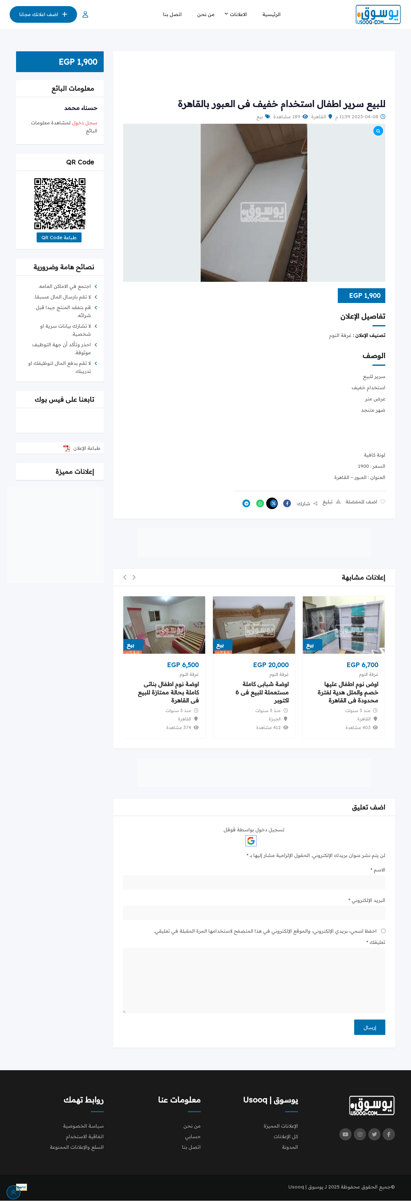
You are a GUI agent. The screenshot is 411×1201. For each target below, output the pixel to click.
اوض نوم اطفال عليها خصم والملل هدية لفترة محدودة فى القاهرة (348, 692)
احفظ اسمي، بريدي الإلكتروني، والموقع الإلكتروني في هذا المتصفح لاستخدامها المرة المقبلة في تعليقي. (265, 931)
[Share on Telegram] (245, 503)
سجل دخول (84, 123)
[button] (134, 577)
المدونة (290, 1147)
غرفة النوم (368, 674)
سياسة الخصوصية (83, 1126)
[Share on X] (272, 503)
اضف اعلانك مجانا (43, 14)
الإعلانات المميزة (281, 1126)
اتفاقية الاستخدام (85, 1137)
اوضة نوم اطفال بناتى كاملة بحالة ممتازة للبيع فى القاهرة (168, 692)
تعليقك (375, 942)
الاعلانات (238, 14)
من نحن (205, 14)
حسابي (193, 1137)
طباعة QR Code (59, 237)
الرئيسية (271, 14)
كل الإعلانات (286, 1137)
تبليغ (331, 502)
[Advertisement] (254, 75)
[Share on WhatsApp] (258, 503)
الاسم (378, 870)
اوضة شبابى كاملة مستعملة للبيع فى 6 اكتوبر (262, 692)
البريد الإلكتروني (366, 900)
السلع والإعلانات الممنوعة (77, 1147)
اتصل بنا (172, 14)
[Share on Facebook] (285, 503)
